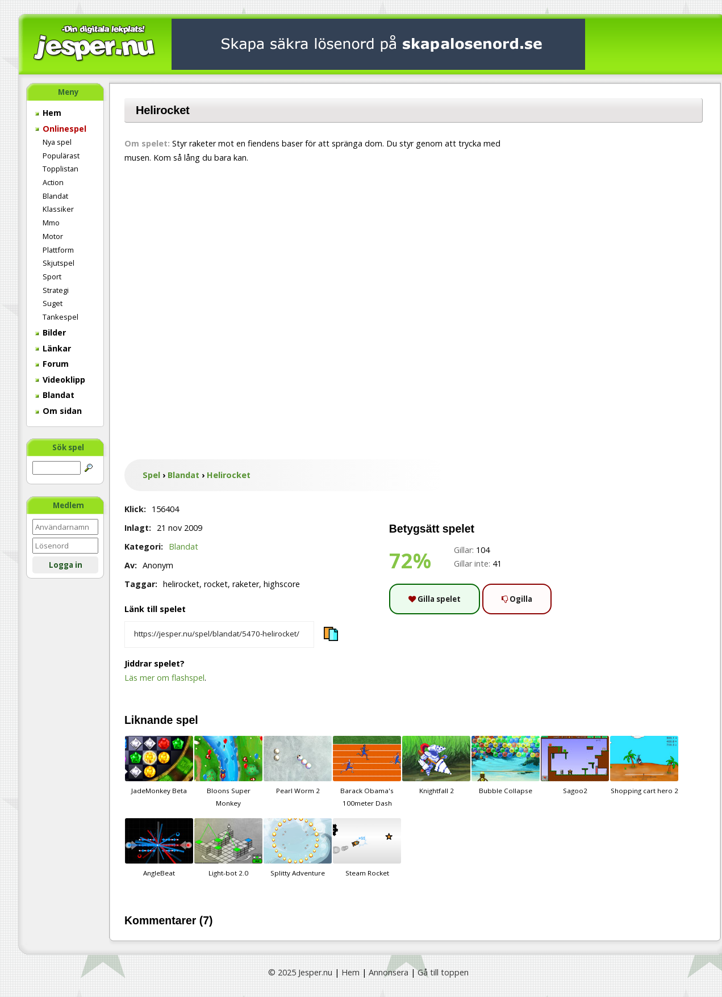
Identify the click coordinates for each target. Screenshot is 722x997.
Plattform (58, 250)
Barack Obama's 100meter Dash (367, 771)
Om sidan (58, 410)
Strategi (56, 290)
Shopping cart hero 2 (644, 765)
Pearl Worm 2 (298, 765)
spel (187, 720)
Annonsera (388, 972)
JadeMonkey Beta (159, 765)
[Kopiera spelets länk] (219, 634)
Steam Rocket (367, 847)
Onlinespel (60, 128)
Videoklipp (60, 379)
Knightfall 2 (436, 765)
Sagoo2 (575, 765)
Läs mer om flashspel (164, 677)
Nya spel (57, 142)
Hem (48, 112)
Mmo (51, 222)
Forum (52, 363)
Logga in (65, 565)
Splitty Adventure (298, 847)
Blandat (55, 196)
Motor (53, 236)
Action (53, 182)
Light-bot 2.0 (228, 847)
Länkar (53, 348)
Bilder (50, 332)
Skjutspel (58, 263)
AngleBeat (159, 847)
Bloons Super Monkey (228, 771)
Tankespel (60, 317)
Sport (52, 276)
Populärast (61, 155)
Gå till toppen (443, 972)
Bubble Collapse (505, 765)
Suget (52, 303)
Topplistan (60, 169)
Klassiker (58, 209)
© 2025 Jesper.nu (300, 972)
